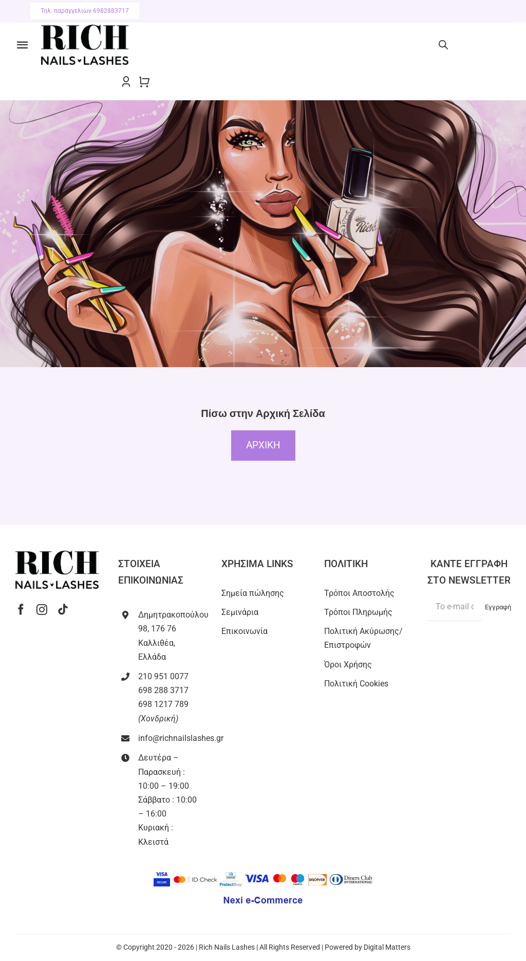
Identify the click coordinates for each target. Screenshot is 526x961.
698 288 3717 (163, 690)
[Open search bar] (443, 44)
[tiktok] (63, 609)
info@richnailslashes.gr (180, 738)
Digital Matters (387, 947)
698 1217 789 (163, 704)
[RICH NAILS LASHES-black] (84, 28)
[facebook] (20, 609)
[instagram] (41, 609)
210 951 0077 (163, 676)
